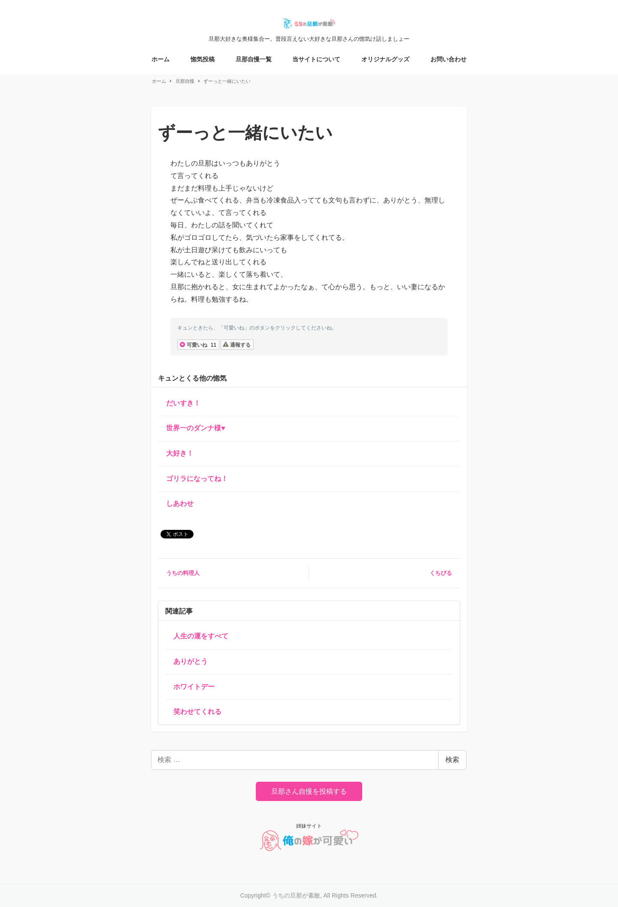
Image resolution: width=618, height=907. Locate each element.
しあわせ (180, 503)
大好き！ (180, 453)
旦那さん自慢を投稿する (309, 791)
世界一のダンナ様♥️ (195, 428)
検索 (452, 759)
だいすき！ (183, 403)
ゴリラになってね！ (197, 478)
